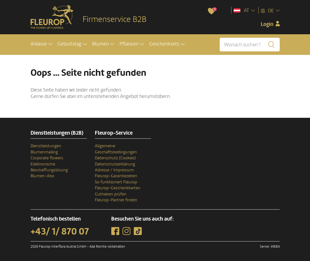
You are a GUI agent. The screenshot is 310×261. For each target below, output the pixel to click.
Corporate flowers (47, 158)
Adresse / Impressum (114, 170)
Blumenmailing (44, 152)
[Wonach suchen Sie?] (249, 45)
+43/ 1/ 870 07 (60, 231)
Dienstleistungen (46, 145)
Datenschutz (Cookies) (115, 158)
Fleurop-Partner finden (116, 200)
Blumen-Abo (42, 175)
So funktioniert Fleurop (116, 182)
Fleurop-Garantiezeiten (116, 175)
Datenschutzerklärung (115, 164)
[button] (41, 44)
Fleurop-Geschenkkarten (117, 188)
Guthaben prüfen (110, 194)
